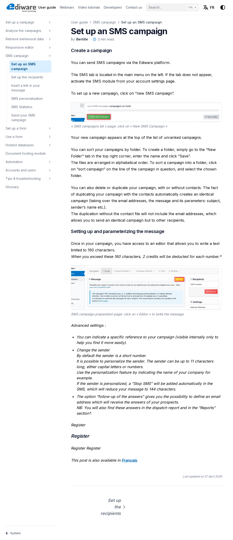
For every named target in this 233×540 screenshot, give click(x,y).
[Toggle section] (50, 22)
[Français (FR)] (208, 7)
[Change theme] (222, 7)
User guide (79, 22)
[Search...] (172, 7)
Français (129, 460)
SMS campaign (104, 22)
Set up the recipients (112, 507)
